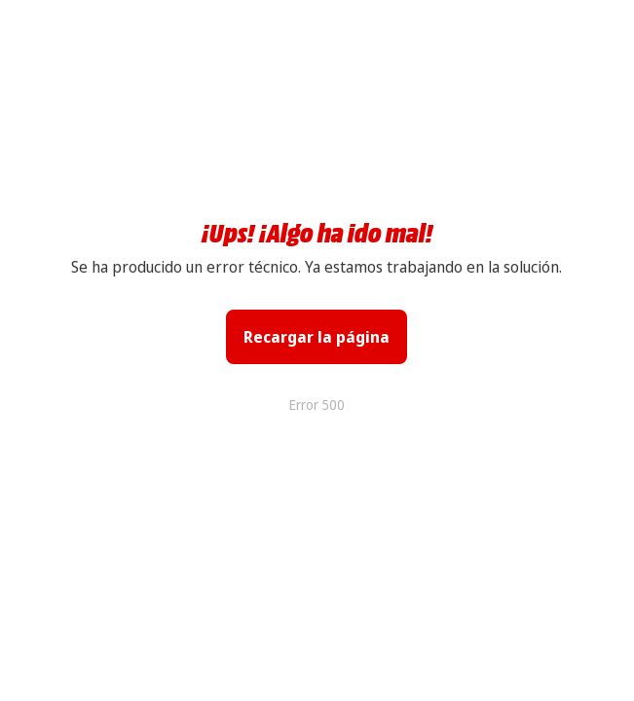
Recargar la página (316, 337)
